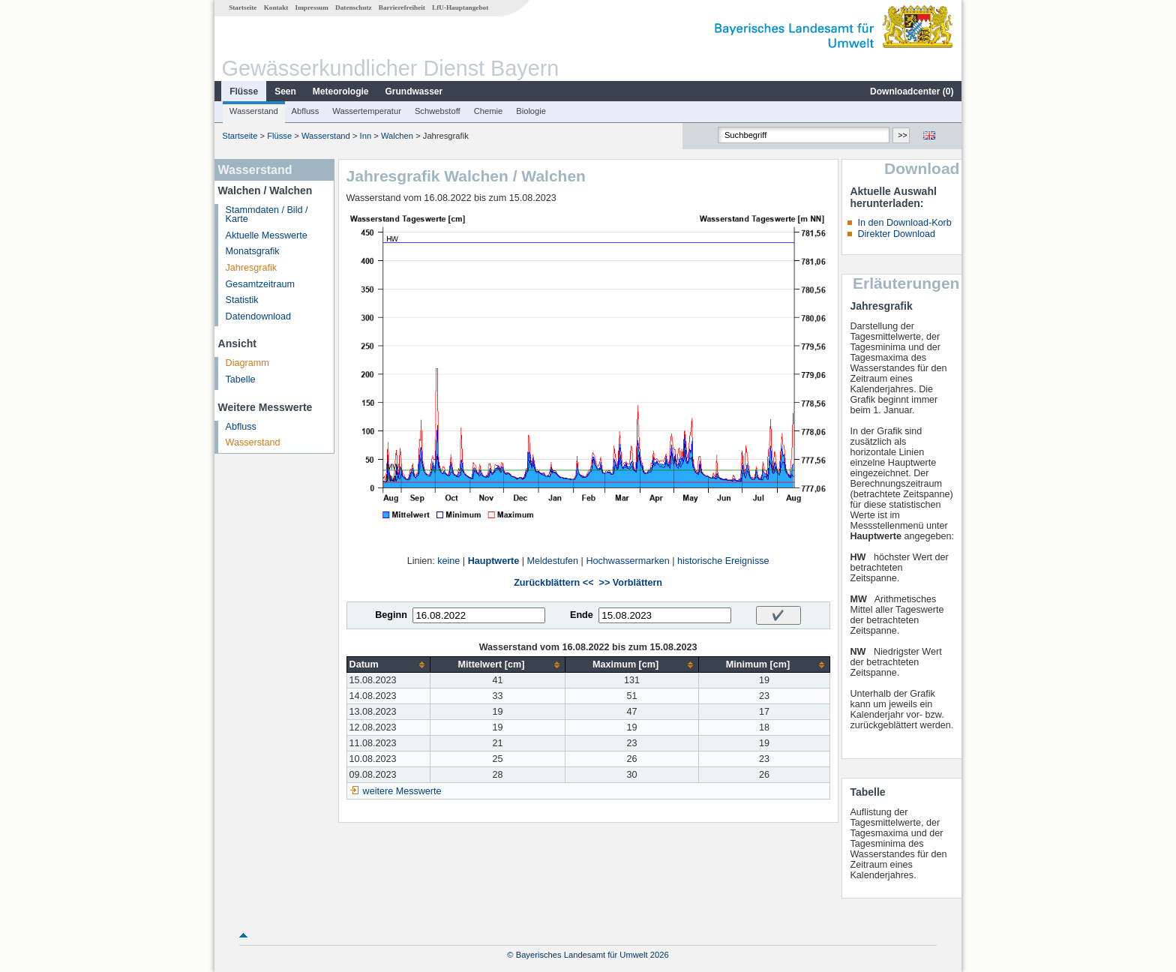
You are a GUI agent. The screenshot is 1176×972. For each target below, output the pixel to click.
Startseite (242, 7)
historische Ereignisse (723, 561)
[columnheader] (388, 665)
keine (448, 561)
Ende (581, 615)
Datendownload (259, 316)
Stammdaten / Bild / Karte (267, 215)
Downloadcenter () (911, 91)
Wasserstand (254, 111)
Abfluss (306, 111)
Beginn (391, 615)
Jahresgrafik (252, 267)
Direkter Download (896, 234)
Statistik (242, 300)
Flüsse (244, 91)
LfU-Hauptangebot (460, 7)
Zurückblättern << (553, 583)
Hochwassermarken (627, 561)
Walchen (397, 135)
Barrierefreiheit (402, 7)
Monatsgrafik (253, 251)
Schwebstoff (437, 111)
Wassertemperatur (366, 111)
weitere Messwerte (402, 791)
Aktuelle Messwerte (267, 235)
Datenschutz (353, 7)
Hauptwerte (494, 561)
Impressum (312, 7)
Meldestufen (553, 561)
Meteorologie (341, 91)
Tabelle (241, 379)
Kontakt (276, 7)
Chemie (488, 111)
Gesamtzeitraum (260, 284)
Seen (285, 91)
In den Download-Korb (904, 223)
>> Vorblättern (630, 583)
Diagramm (247, 363)
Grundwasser (414, 91)
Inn (366, 135)
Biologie (531, 111)
